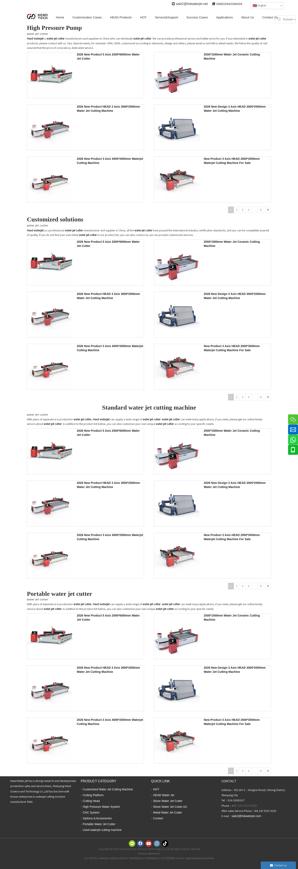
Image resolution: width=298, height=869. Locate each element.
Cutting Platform (93, 795)
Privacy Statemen (148, 853)
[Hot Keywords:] (279, 19)
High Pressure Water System (101, 806)
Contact (158, 818)
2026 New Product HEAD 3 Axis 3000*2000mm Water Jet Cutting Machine (108, 108)
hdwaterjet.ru (136, 858)
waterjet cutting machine (113, 858)
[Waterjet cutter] (289, 19)
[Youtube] (148, 843)
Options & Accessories (97, 818)
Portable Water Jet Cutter (99, 824)
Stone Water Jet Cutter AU (170, 806)
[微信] (132, 843)
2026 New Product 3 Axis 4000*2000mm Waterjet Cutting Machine (110, 161)
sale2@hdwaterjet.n (190, 4)
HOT (156, 789)
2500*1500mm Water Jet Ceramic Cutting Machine (232, 56)
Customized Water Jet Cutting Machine (108, 789)
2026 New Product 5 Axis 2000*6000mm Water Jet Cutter (108, 56)
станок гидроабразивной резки (195, 858)
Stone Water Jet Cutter (168, 801)
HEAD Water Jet (163, 795)
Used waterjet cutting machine (102, 830)
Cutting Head (91, 801)
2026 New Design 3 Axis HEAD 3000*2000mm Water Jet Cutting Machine (235, 108)
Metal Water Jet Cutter (167, 812)
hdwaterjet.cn (153, 858)
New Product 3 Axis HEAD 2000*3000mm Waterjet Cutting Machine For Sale (232, 161)
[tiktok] (165, 843)
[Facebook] (140, 843)
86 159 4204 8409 (245, 805)
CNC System (91, 812)
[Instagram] (157, 843)
